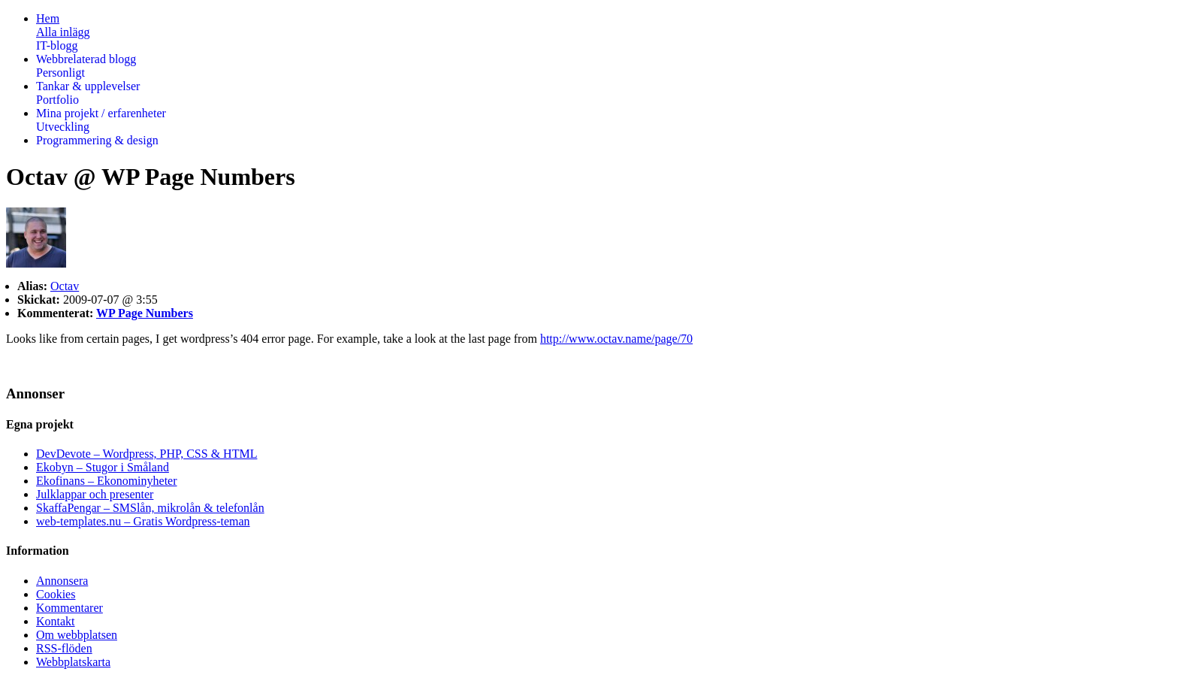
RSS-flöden (64, 648)
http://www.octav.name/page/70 (616, 338)
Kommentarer (69, 607)
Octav (64, 286)
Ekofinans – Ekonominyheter (106, 480)
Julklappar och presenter (94, 494)
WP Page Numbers (144, 313)
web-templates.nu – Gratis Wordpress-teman (143, 521)
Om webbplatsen (76, 634)
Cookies (55, 594)
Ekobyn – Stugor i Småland (102, 467)
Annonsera (62, 580)
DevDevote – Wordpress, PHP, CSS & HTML (146, 453)
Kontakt (55, 621)
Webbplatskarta (73, 661)
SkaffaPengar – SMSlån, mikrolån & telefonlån (150, 507)
